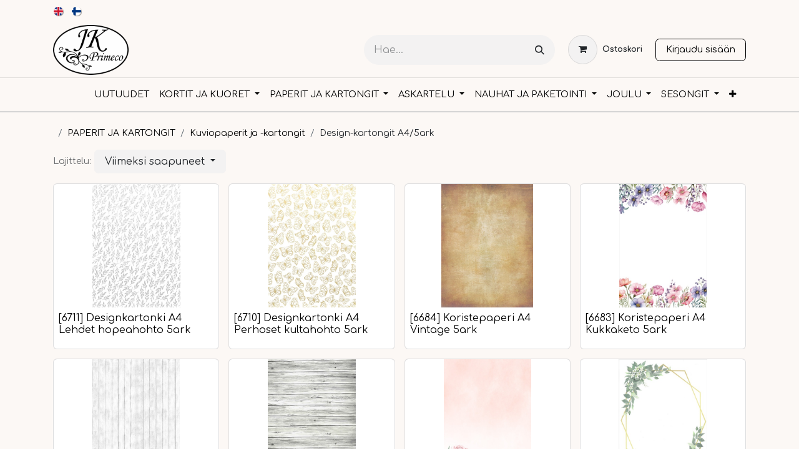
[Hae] (539, 50)
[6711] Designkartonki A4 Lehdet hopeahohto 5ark (125, 324)
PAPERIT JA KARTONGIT (121, 133)
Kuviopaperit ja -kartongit (247, 133)
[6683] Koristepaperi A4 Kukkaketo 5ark (646, 324)
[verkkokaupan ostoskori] (605, 50)
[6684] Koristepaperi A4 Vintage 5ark (470, 324)
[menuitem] (59, 11)
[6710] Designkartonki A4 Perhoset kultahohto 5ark (301, 324)
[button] (160, 161)
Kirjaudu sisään (700, 49)
